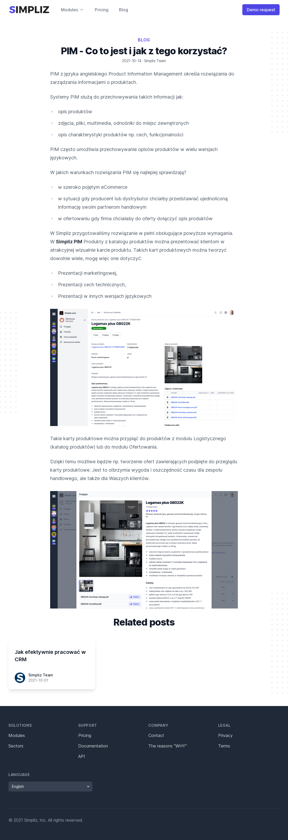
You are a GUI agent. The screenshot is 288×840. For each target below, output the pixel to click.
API (81, 756)
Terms (224, 746)
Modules (16, 735)
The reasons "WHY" (167, 746)
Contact (156, 735)
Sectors (15, 746)
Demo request (261, 9)
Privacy (225, 735)
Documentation (93, 746)
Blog (123, 9)
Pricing (101, 9)
